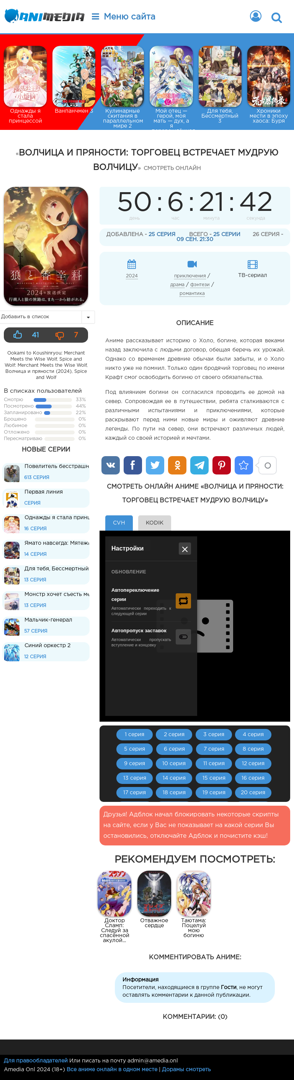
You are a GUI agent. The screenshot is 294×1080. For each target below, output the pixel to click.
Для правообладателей (36, 1061)
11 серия (214, 763)
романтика (192, 293)
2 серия (174, 734)
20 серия (253, 792)
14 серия (174, 778)
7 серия (214, 749)
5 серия (134, 749)
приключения (190, 276)
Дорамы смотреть (186, 1069)
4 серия (253, 734)
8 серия (253, 749)
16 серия (253, 778)
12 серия (253, 763)
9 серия (134, 763)
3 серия (213, 734)
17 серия (134, 792)
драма (177, 285)
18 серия (174, 792)
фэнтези (200, 285)
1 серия (134, 734)
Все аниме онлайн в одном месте (112, 1069)
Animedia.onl (43, 17)
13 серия (134, 778)
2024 (132, 276)
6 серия (174, 749)
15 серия (214, 778)
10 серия (174, 763)
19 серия (214, 792)
